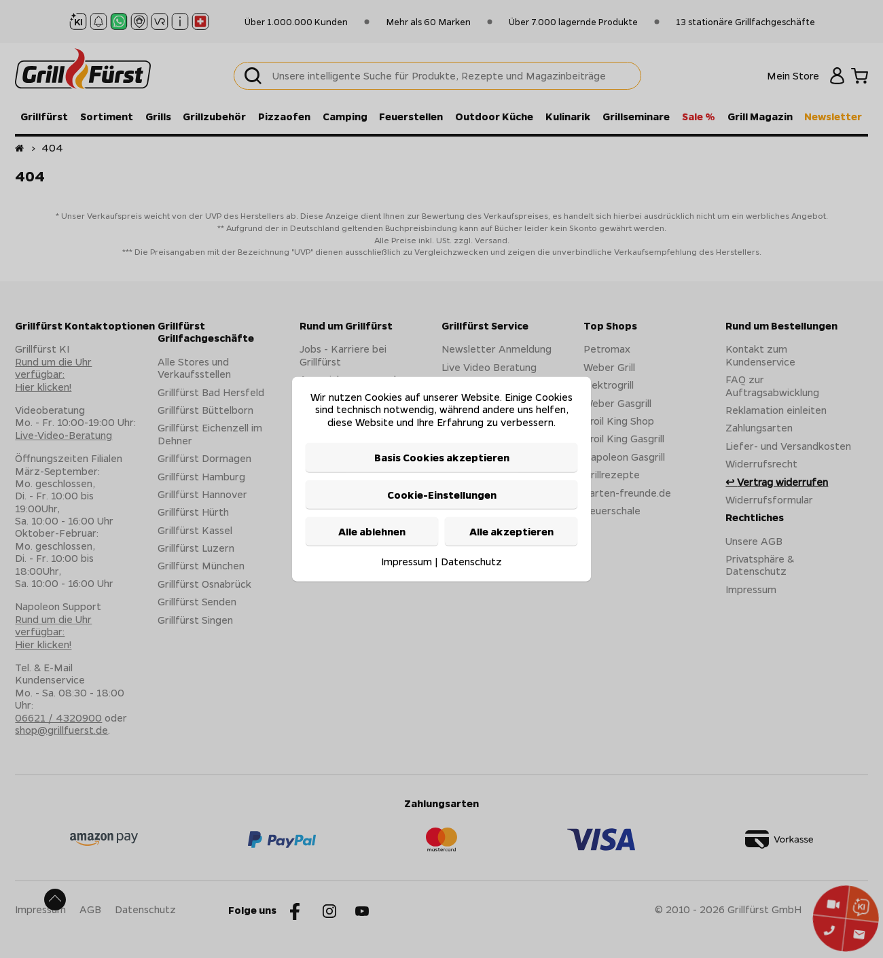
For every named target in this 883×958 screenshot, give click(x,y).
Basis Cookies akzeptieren (441, 457)
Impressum (406, 561)
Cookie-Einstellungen (442, 494)
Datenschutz (471, 561)
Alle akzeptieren (511, 531)
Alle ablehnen (372, 531)
